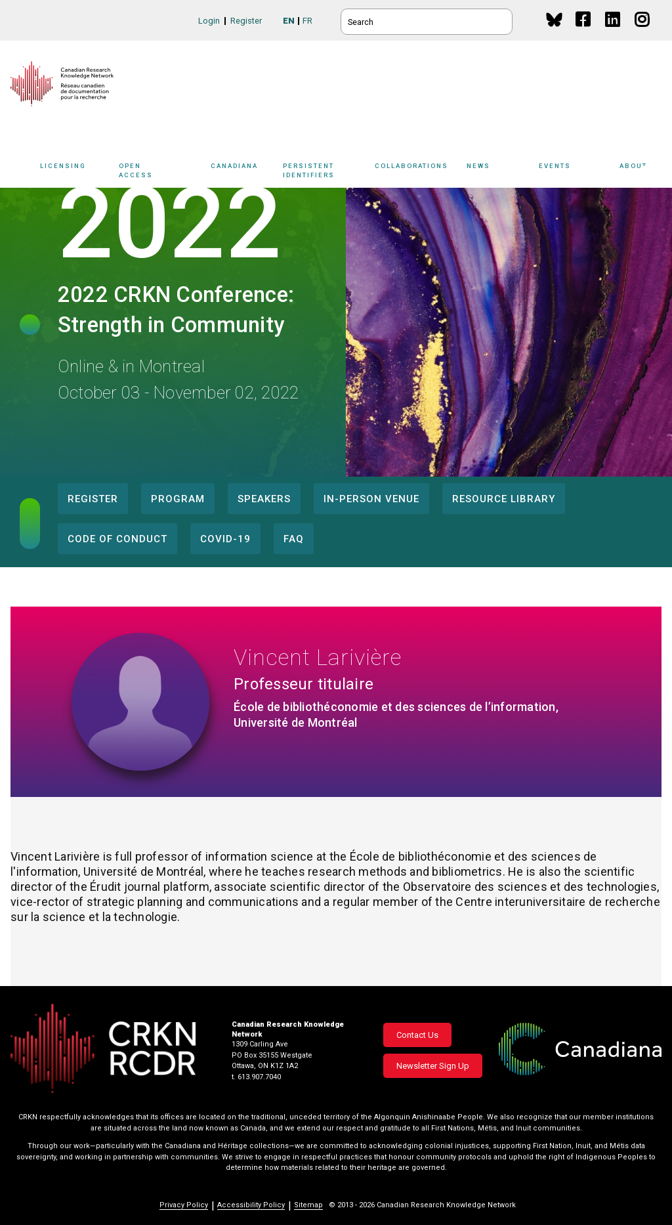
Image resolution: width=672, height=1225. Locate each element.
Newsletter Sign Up (432, 1066)
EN (289, 21)
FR (307, 21)
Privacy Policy (183, 1205)
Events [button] (576, 172)
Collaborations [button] (421, 172)
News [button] (499, 172)
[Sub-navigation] (73, 173)
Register (246, 21)
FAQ (294, 539)
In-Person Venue (371, 499)
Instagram (643, 32)
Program (178, 499)
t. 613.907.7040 (256, 1077)
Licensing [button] (76, 172)
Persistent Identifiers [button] (330, 172)
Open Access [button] (161, 172)
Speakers (264, 499)
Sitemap (308, 1205)
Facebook (584, 32)
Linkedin (613, 32)
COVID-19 (225, 539)
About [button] (641, 172)
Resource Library (503, 499)
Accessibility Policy (251, 1205)
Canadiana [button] (243, 172)
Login (209, 21)
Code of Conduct (117, 539)
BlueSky (554, 19)
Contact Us (417, 1035)
